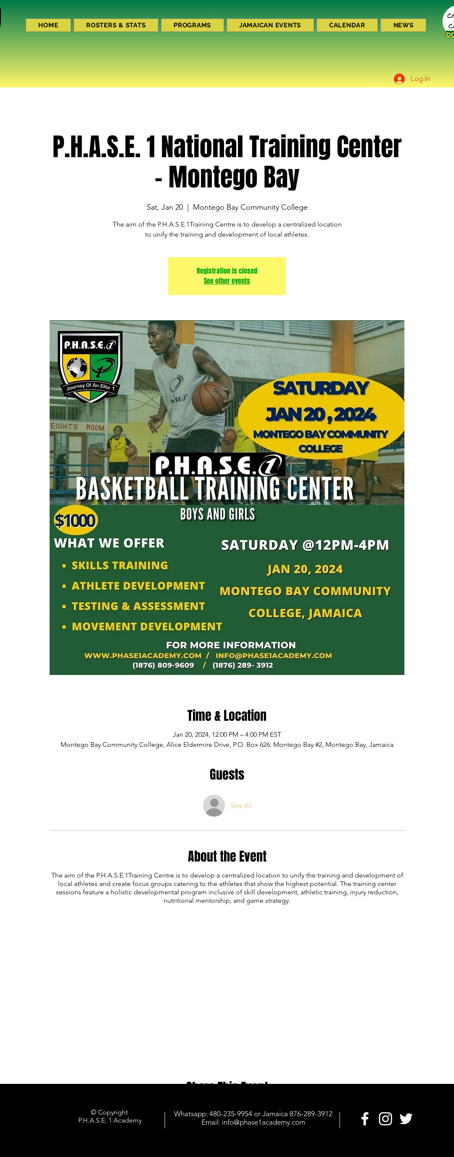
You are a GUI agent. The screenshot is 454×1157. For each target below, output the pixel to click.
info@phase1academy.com (263, 1122)
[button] (192, 25)
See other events (227, 281)
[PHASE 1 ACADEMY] (365, 1119)
